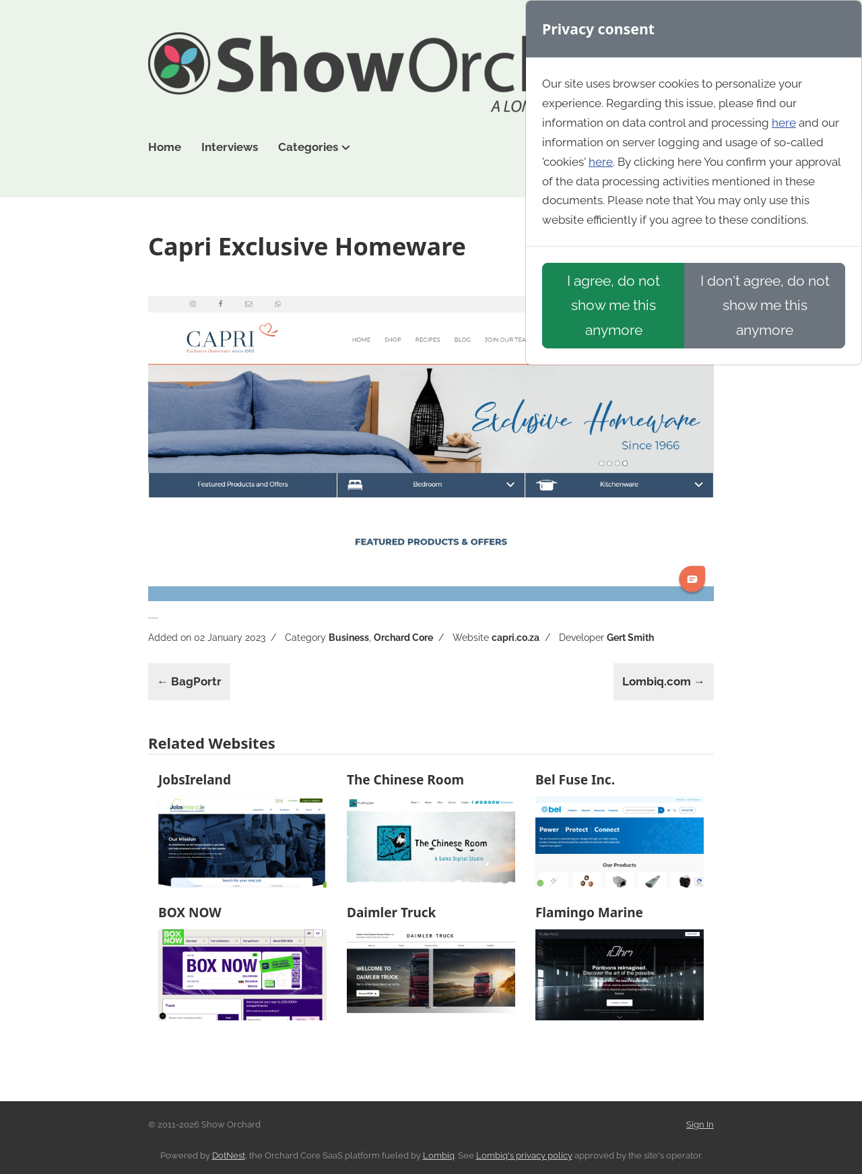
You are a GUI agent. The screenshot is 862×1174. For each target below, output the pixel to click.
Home (164, 147)
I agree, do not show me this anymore (613, 305)
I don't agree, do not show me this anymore (765, 305)
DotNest (228, 1155)
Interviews (229, 147)
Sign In (700, 1124)
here (784, 122)
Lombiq (439, 1155)
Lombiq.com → (663, 681)
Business (349, 637)
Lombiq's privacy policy (524, 1155)
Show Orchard (431, 72)
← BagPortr (189, 681)
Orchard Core (403, 637)
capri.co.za (515, 637)
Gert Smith (630, 637)
